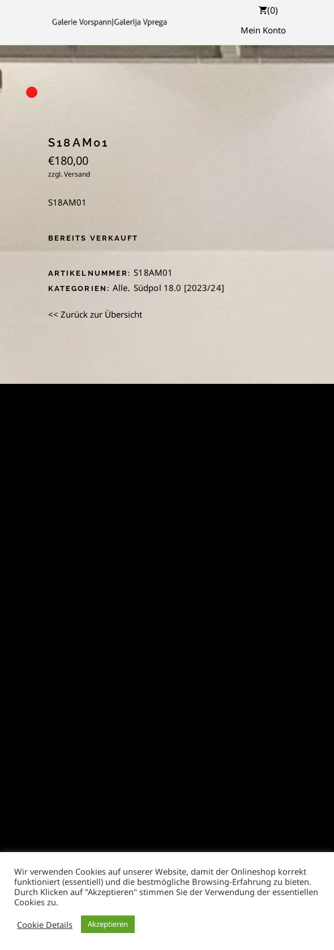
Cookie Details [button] (44, 924)
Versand (77, 174)
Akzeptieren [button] (108, 924)
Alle (120, 287)
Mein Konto (263, 30)
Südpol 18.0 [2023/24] (179, 287)
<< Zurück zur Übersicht (95, 314)
